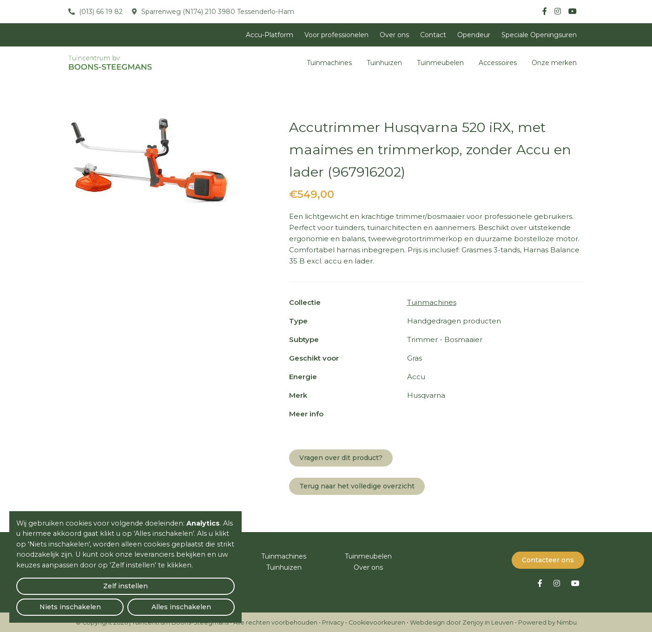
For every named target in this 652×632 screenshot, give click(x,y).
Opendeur (473, 35)
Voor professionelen (336, 35)
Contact (433, 35)
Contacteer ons (548, 559)
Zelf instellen (51, 602)
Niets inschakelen (125, 602)
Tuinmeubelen (440, 63)
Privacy (333, 621)
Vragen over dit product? (340, 458)
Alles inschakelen (199, 602)
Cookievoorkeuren (377, 621)
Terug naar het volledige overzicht (357, 486)
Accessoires (498, 63)
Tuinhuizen (384, 63)
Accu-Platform (269, 35)
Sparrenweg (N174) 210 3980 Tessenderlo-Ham (216, 11)
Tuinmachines (329, 63)
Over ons (394, 35)
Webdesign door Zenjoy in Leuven (462, 621)
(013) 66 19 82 (100, 11)
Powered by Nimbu (547, 621)
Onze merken (554, 63)
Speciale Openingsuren (539, 35)
